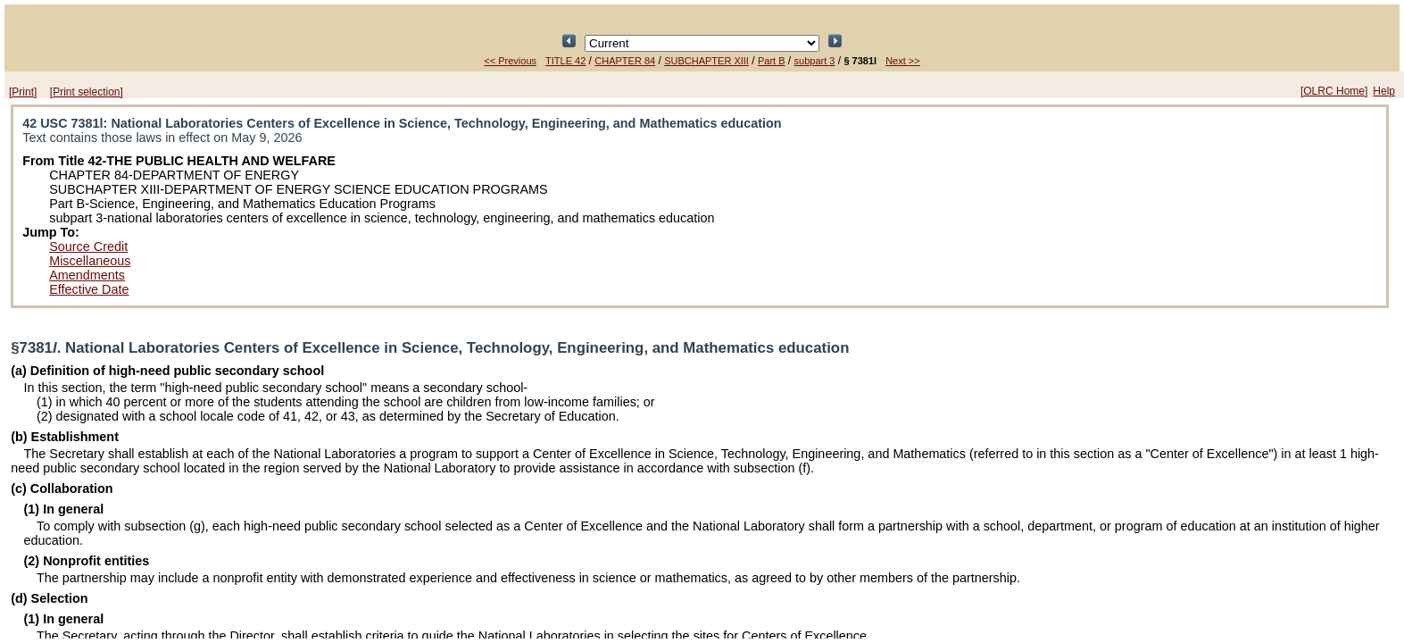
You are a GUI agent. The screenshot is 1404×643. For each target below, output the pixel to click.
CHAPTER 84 (624, 60)
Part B (771, 60)
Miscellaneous (89, 261)
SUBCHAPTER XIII (706, 60)
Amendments (87, 275)
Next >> (902, 60)
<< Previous (510, 60)
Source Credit (88, 246)
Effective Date (89, 289)
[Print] (23, 92)
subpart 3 (814, 60)
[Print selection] (86, 92)
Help (1384, 91)
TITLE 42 (565, 60)
